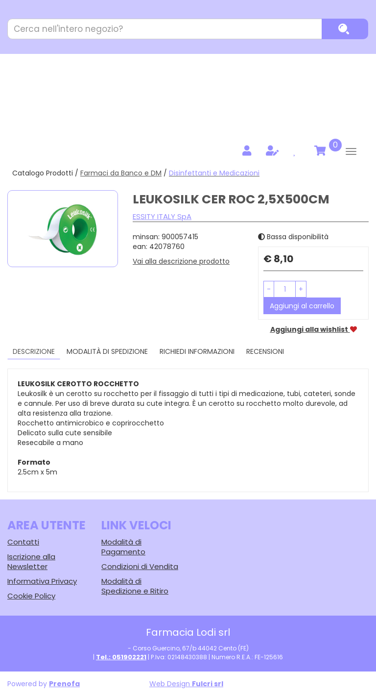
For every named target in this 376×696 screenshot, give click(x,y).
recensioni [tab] (265, 351)
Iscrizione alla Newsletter (31, 561)
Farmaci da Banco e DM (121, 173)
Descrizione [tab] (34, 351)
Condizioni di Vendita (139, 566)
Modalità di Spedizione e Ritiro (134, 586)
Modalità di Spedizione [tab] (107, 351)
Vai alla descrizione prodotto (181, 261)
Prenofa (64, 684)
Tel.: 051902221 (121, 657)
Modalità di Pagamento (123, 547)
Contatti (23, 542)
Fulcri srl (207, 684)
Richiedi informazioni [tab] (197, 351)
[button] (268, 289)
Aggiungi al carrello (302, 306)
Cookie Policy (31, 596)
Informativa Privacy (42, 581)
